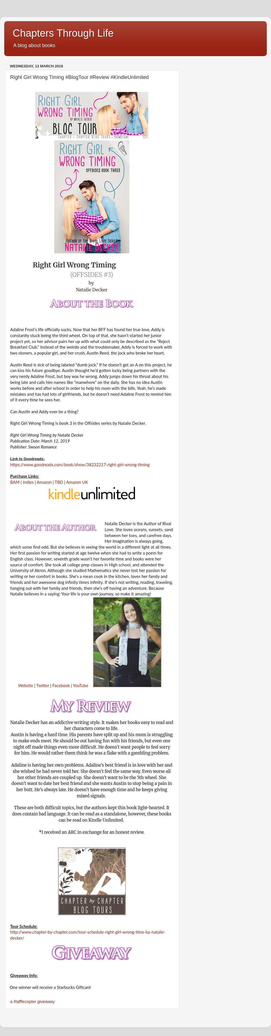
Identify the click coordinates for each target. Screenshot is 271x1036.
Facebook (61, 685)
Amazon (44, 482)
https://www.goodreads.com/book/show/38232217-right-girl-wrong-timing (80, 464)
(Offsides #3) (91, 275)
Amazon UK (77, 482)
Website (25, 685)
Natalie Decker (92, 289)
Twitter (42, 685)
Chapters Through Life (63, 33)
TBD (59, 482)
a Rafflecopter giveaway (32, 1001)
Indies (28, 482)
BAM (14, 482)
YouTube (80, 685)
